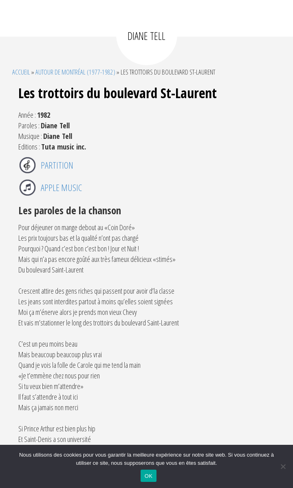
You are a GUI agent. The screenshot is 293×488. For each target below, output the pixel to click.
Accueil (21, 72)
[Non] (283, 466)
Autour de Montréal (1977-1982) (75, 72)
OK (148, 476)
